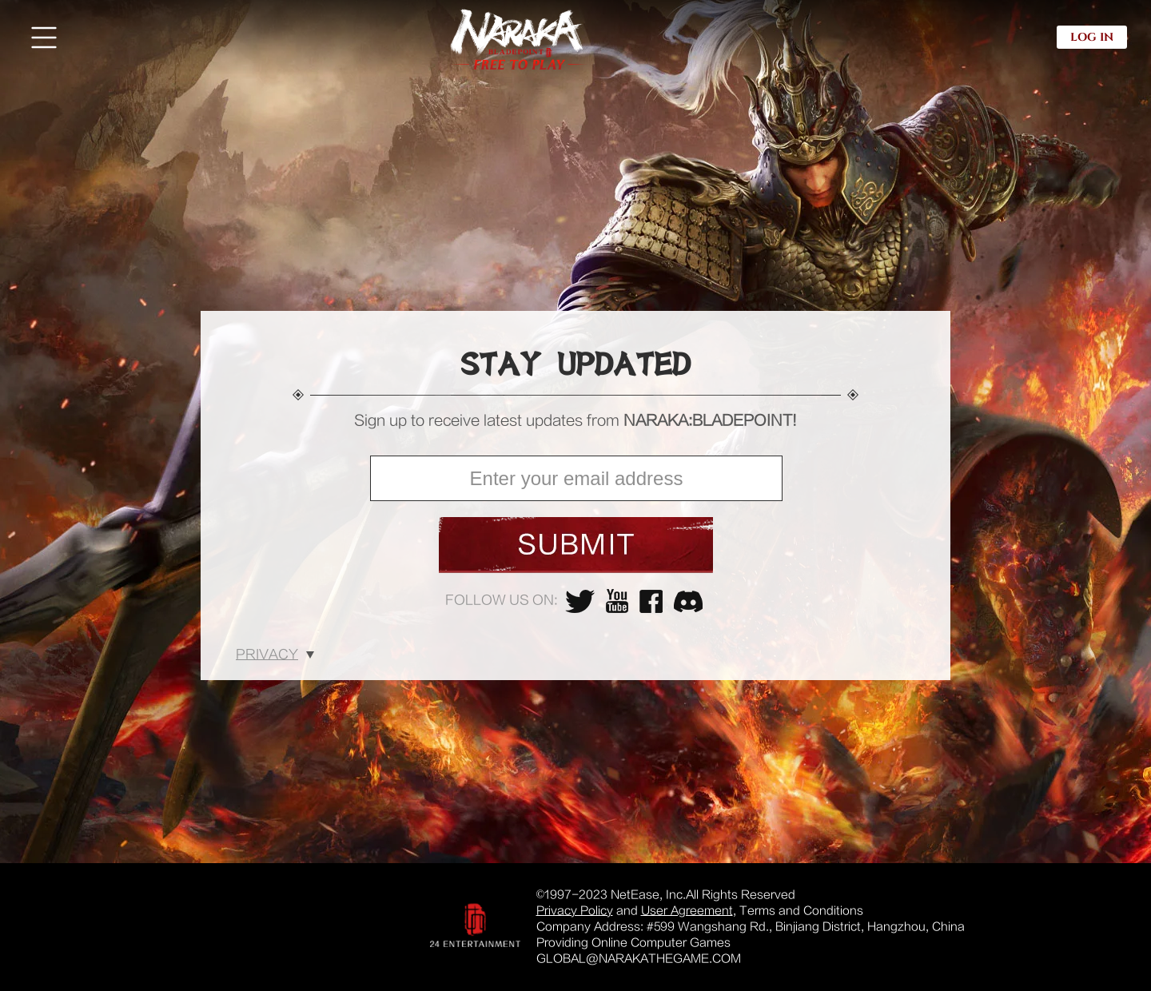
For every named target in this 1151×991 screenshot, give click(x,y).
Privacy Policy (574, 910)
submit (576, 545)
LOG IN (1091, 37)
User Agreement (687, 910)
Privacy (267, 654)
